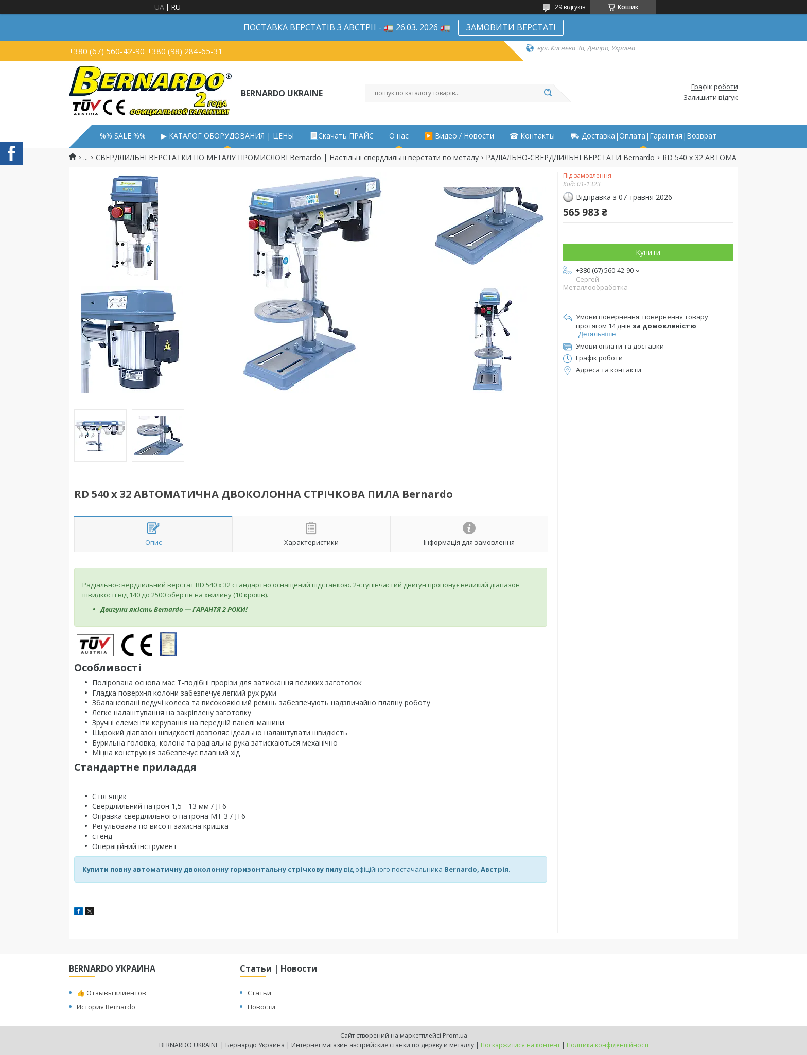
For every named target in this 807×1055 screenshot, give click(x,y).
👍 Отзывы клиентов (111, 992)
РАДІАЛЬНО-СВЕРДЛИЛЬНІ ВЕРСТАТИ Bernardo (570, 157)
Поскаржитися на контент (520, 1045)
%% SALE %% (123, 136)
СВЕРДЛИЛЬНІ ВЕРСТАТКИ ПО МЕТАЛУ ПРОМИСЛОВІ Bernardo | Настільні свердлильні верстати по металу (287, 157)
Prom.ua (455, 1035)
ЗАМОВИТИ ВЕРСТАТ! (510, 27)
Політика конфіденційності (607, 1045)
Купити (648, 252)
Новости (261, 1006)
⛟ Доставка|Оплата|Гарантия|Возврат (643, 136)
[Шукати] (547, 93)
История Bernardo (106, 1006)
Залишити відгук (710, 97)
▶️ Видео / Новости (459, 136)
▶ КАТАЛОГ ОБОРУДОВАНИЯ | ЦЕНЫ (227, 136)
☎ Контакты (532, 136)
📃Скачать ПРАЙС (341, 136)
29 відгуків (570, 7)
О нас (399, 136)
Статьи (259, 992)
